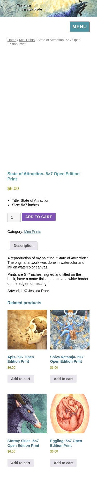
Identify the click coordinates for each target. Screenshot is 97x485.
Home (12, 40)
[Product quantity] (14, 217)
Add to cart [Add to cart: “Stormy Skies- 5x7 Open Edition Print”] (20, 463)
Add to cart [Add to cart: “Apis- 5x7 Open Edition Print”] (20, 379)
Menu (79, 26)
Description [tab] (24, 246)
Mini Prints (27, 40)
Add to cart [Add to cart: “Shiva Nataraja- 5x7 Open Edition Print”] (63, 379)
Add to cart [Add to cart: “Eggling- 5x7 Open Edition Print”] (63, 463)
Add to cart (38, 217)
